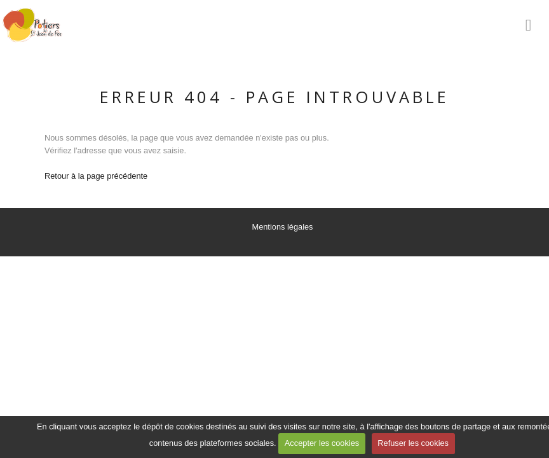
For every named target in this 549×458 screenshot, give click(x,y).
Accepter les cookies (322, 443)
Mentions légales (282, 227)
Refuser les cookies (413, 443)
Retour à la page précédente (95, 176)
